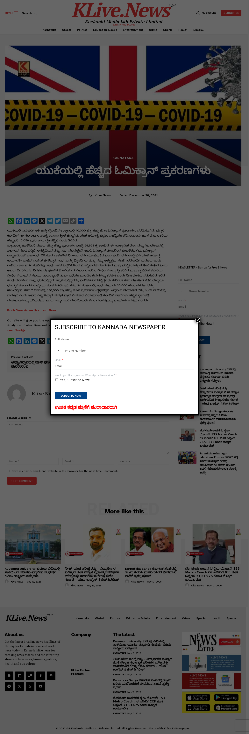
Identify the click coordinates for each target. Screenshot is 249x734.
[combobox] (57, 350)
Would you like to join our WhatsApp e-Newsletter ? (86, 375)
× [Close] (197, 320)
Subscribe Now (71, 395)
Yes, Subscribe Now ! (75, 380)
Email (59, 360)
